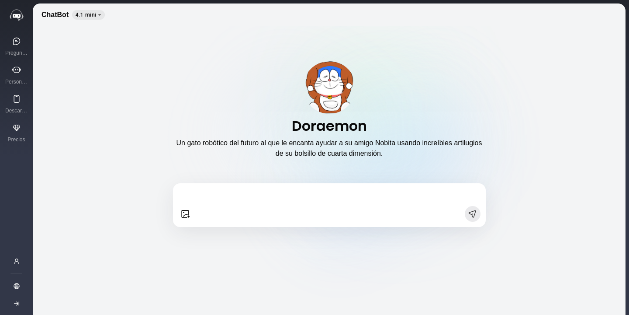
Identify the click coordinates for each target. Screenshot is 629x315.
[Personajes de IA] (16, 74)
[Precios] (16, 132)
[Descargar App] (16, 103)
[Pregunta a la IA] (16, 46)
